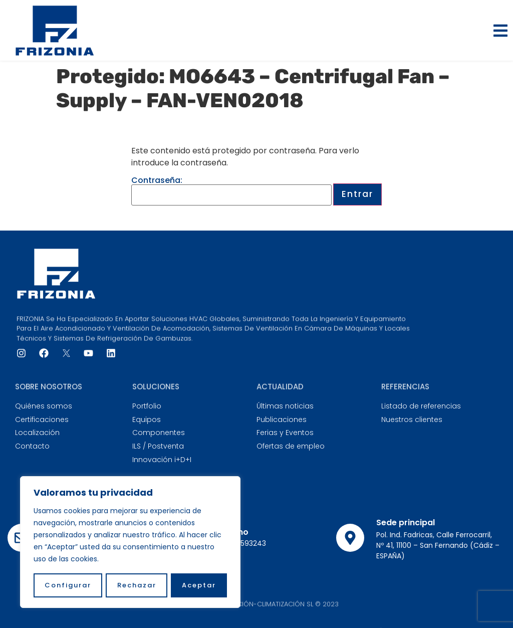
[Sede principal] (350, 538)
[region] (130, 542)
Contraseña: (231, 190)
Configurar (68, 585)
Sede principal (405, 522)
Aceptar (199, 585)
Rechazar (136, 585)
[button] (500, 31)
